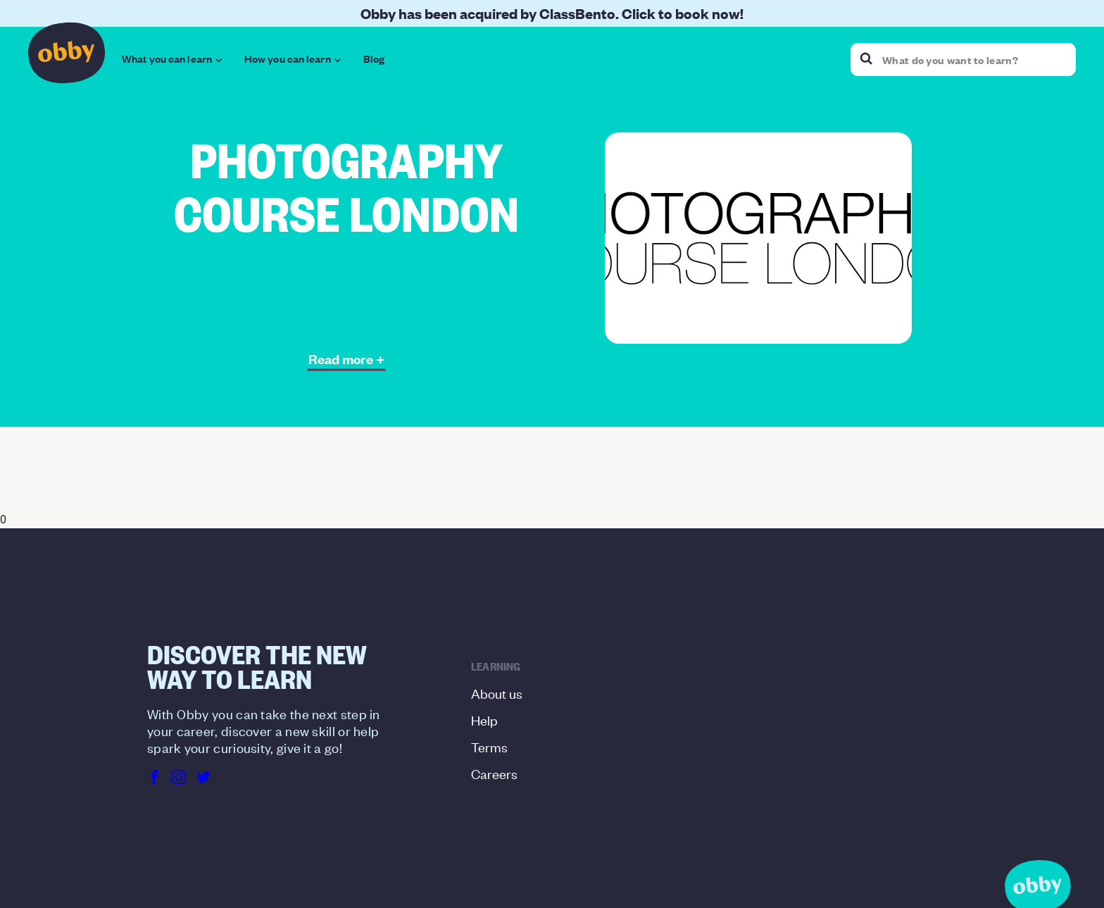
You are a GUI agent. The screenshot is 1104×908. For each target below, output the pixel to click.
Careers (494, 773)
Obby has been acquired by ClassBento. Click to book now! (552, 13)
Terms (489, 746)
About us (496, 693)
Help (484, 719)
